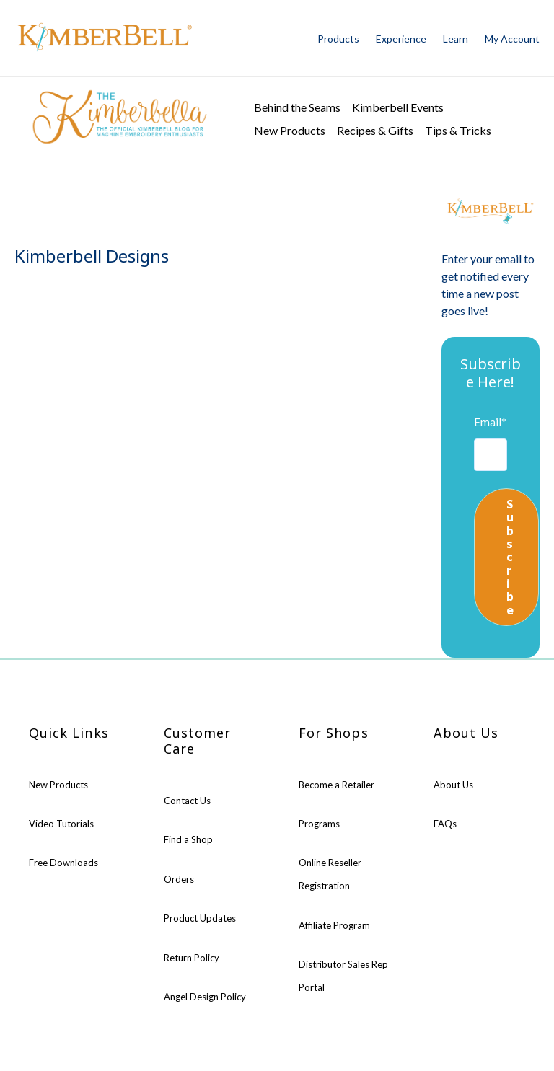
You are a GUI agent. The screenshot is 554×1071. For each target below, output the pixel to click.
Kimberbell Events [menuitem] (398, 107)
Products (338, 38)
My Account (512, 38)
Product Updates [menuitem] (200, 918)
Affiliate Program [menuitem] (334, 925)
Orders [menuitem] (179, 879)
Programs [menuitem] (319, 823)
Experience (401, 38)
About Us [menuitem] (453, 784)
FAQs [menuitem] (445, 823)
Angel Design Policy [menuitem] (205, 996)
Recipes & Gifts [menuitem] (375, 130)
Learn (455, 38)
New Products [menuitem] (289, 130)
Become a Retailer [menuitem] (336, 784)
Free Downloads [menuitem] (63, 862)
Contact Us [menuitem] (187, 800)
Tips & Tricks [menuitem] (458, 130)
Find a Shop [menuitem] (188, 839)
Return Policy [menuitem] (191, 958)
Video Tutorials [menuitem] (61, 823)
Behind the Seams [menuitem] (297, 107)
